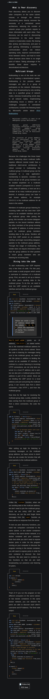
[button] (24, 3)
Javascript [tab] (25, 300)
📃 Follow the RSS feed (24, 691)
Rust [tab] (14, 300)
